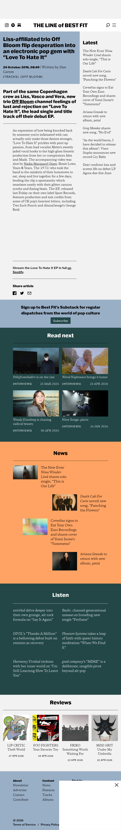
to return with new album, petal (95, 116)
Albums (48, 800)
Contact (18, 795)
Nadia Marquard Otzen (40, 164)
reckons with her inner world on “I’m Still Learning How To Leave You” (35, 668)
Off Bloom (23, 101)
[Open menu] (114, 25)
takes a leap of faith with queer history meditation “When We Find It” (84, 641)
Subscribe (60, 321)
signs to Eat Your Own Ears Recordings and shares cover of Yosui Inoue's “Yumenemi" (99, 96)
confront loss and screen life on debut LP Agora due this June (99, 169)
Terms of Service (24, 824)
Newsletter (20, 785)
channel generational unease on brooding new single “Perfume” (84, 615)
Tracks (11, 76)
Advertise (20, 790)
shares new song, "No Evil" (97, 130)
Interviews (22, 383)
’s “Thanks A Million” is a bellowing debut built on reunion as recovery (35, 638)
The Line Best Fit (60, 25)
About (17, 781)
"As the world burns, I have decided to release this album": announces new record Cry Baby (99, 148)
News (46, 785)
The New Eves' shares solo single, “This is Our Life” (97, 57)
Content (48, 781)
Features (48, 790)
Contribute (20, 800)
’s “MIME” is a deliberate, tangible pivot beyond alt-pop (84, 666)
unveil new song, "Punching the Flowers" (99, 75)
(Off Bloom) (32, 77)
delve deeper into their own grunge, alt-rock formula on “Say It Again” (33, 615)
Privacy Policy (50, 824)
